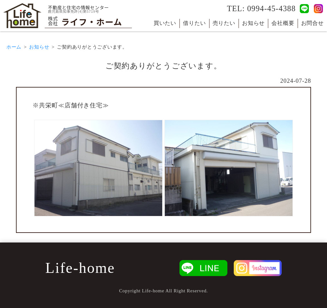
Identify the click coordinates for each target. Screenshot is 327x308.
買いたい (165, 23)
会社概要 (282, 23)
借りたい (194, 23)
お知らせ (253, 23)
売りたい (224, 23)
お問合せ (312, 23)
